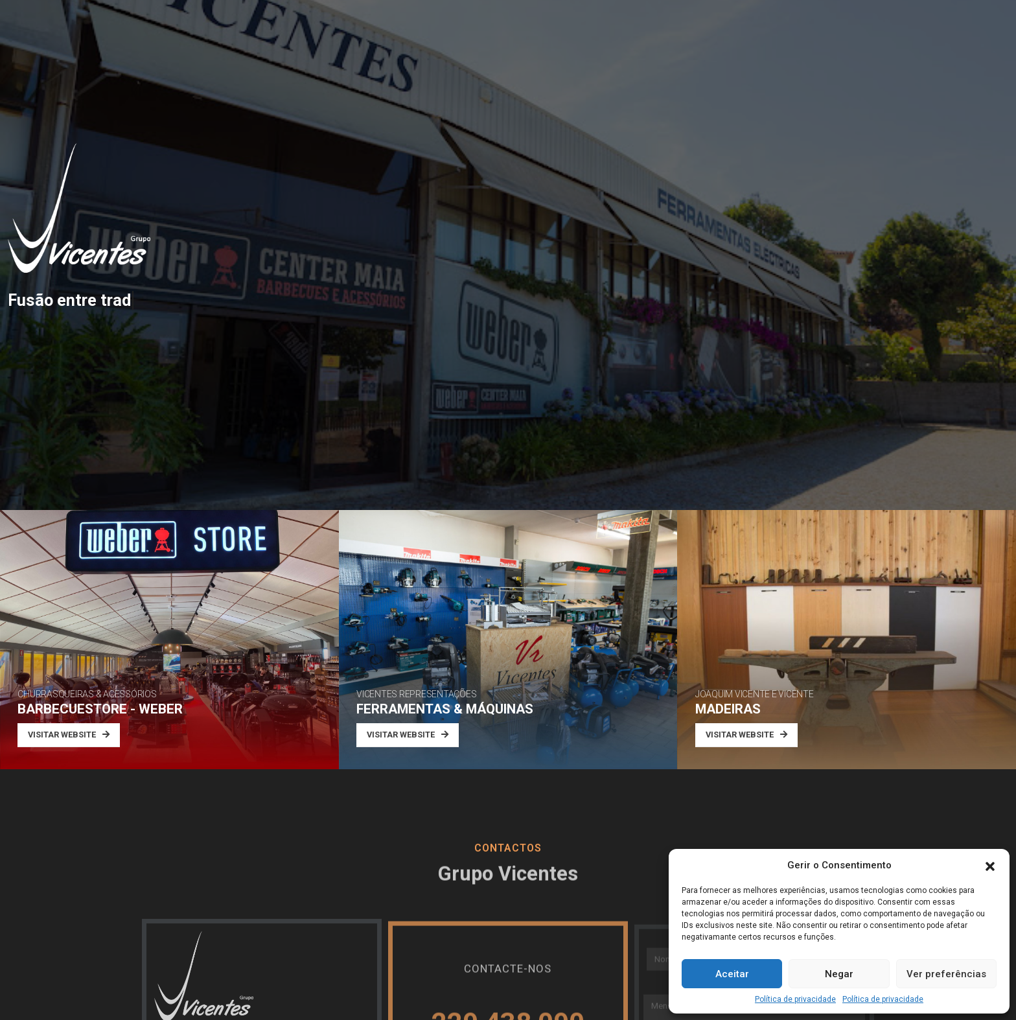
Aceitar (732, 974)
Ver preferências (946, 974)
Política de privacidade (795, 999)
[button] (990, 865)
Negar (839, 974)
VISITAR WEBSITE (69, 734)
